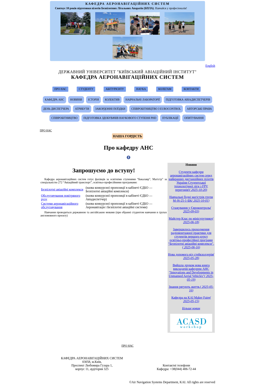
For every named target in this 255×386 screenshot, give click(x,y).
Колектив (112, 99)
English (210, 65)
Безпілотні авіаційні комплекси (62, 189)
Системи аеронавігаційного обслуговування (59, 205)
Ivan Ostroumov (129, 374)
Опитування (194, 117)
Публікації (170, 117)
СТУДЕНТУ (86, 89)
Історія (93, 99)
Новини (76, 99)
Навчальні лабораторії (143, 99)
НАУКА (141, 89)
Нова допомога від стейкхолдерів (191, 256)
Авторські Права (199, 108)
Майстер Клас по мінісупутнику (191, 220)
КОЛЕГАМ (164, 89)
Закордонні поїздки (110, 108)
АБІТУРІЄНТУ (115, 89)
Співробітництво (64, 117)
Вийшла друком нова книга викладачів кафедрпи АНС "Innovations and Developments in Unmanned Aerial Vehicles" (191, 272)
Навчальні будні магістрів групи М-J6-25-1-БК (191, 198)
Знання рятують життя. (191, 288)
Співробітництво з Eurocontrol (156, 108)
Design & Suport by (128, 374)
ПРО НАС (60, 89)
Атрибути (82, 108)
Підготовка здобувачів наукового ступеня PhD (119, 117)
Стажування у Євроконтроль (191, 209)
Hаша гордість (127, 136)
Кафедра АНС (54, 99)
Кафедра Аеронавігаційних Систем (127, 77)
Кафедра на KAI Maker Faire (191, 299)
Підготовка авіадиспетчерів (188, 99)
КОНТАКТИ (191, 89)
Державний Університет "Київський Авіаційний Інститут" (127, 72)
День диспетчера (56, 108)
